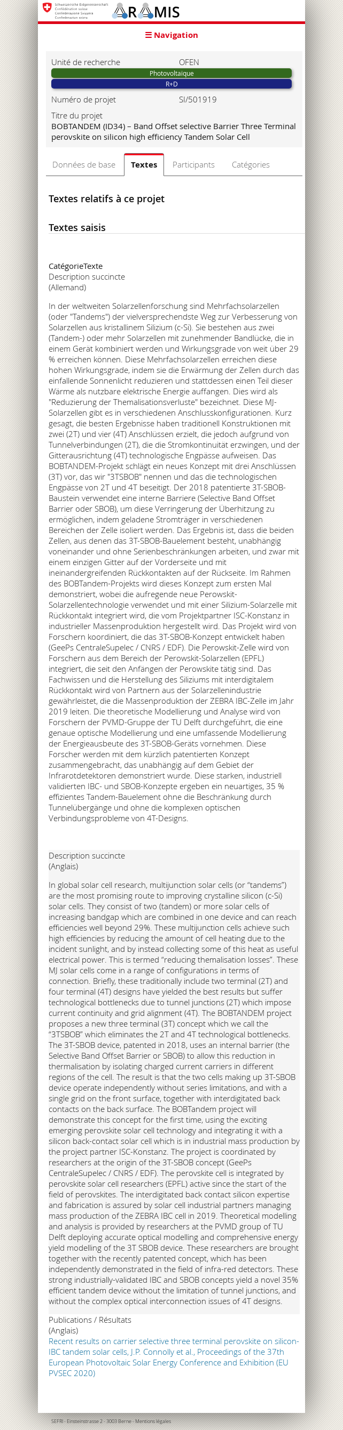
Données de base (83, 164)
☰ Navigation (171, 35)
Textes (144, 164)
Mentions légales (153, 1421)
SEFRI (57, 1421)
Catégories (251, 164)
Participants (194, 164)
